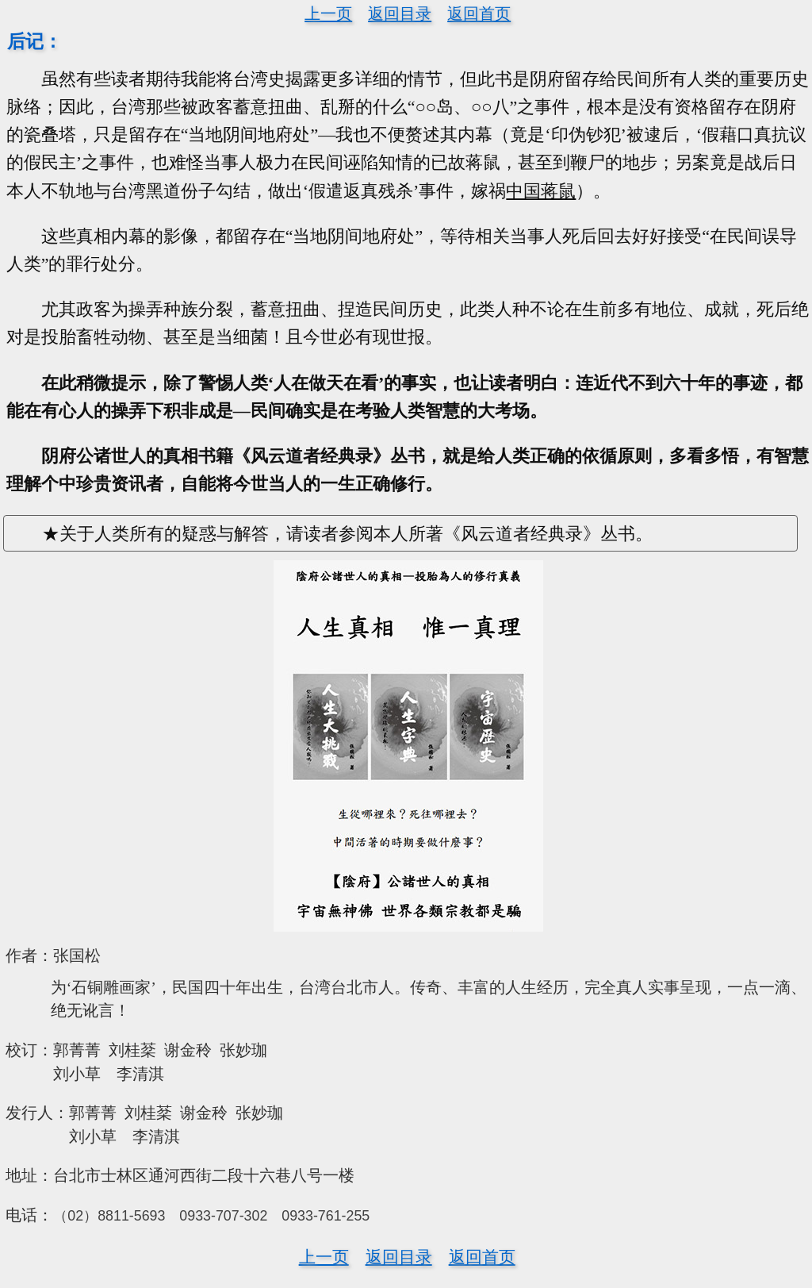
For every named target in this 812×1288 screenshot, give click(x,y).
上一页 (328, 13)
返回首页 (479, 13)
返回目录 (399, 13)
